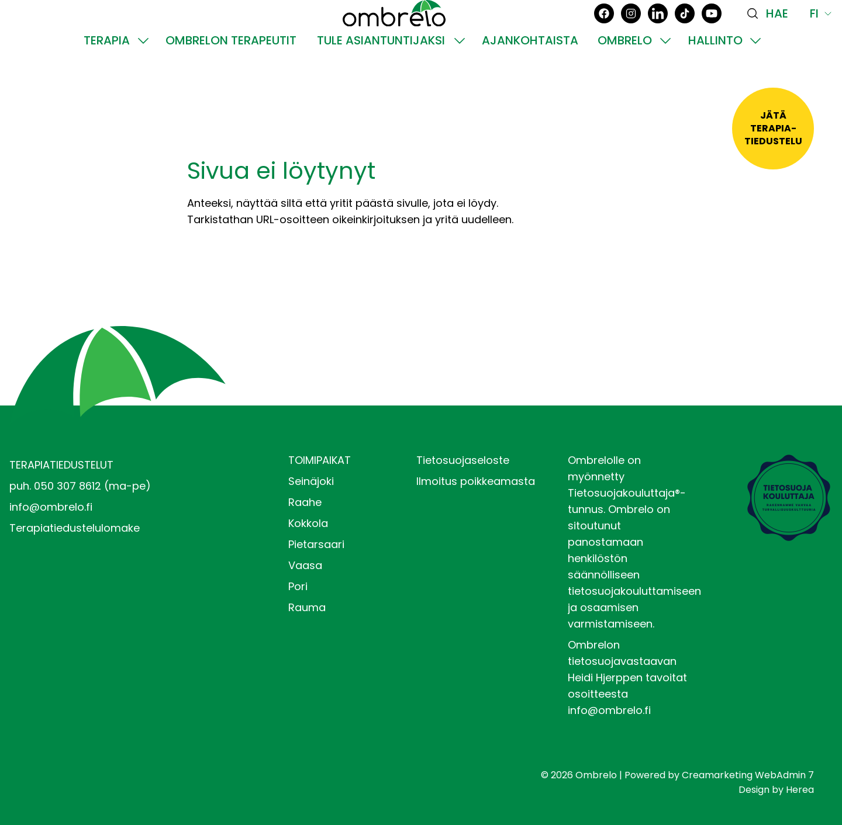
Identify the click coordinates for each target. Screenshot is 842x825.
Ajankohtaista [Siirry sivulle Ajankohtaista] (530, 80)
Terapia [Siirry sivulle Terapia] (107, 80)
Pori (298, 586)
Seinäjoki (311, 481)
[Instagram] (631, 33)
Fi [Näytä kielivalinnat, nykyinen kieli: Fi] (821, 33)
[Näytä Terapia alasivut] (143, 81)
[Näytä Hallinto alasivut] (755, 81)
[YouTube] (712, 33)
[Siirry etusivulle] (394, 33)
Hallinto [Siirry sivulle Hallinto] (715, 80)
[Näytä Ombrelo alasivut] (665, 81)
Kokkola (308, 523)
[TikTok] (685, 33)
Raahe (305, 502)
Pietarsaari (316, 544)
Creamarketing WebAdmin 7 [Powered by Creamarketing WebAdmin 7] (748, 775)
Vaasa (305, 565)
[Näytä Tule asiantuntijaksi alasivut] (459, 81)
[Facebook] (604, 33)
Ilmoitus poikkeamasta (475, 481)
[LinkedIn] (658, 33)
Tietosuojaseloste (462, 460)
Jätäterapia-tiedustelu (773, 128)
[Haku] (771, 33)
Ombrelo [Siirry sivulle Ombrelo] (625, 80)
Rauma (307, 607)
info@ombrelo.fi (50, 507)
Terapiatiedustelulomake (74, 528)
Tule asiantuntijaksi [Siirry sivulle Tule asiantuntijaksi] (381, 80)
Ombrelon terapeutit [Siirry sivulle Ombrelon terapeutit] (230, 80)
